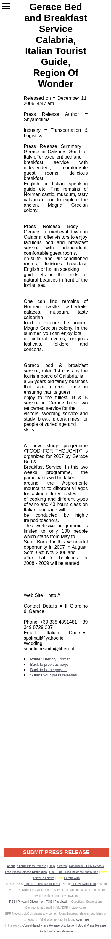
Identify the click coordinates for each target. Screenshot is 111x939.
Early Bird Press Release (56, 931)
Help (52, 866)
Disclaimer (37, 901)
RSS (12, 901)
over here (82, 919)
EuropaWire (72, 878)
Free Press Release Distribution (26, 872)
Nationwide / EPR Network (86, 866)
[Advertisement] (55, 778)
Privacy (23, 901)
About (11, 866)
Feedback (60, 901)
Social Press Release (92, 925)
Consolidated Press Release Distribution (48, 925)
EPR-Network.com (83, 884)
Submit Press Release (31, 866)
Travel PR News (43, 878)
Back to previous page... (50, 664)
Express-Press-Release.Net (42, 884)
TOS (49, 901)
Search (62, 866)
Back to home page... (48, 670)
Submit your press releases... (55, 675)
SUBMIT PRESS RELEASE (56, 852)
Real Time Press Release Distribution (73, 872)
